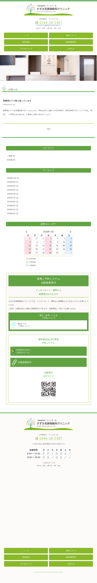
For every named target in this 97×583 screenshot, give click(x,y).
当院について (71, 35)
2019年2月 (11, 213)
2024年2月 (11, 194)
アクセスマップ (26, 49)
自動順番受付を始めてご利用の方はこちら (23, 351)
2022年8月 (11, 202)
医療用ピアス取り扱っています (17, 101)
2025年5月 (11, 190)
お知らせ (71, 49)
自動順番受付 (71, 42)
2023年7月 (11, 198)
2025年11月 (12, 178)
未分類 (9, 160)
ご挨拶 (9, 156)
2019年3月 (11, 209)
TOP (48, 129)
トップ (26, 35)
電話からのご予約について (24, 325)
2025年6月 (11, 186)
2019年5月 (11, 206)
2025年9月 (11, 182)
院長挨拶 (26, 42)
